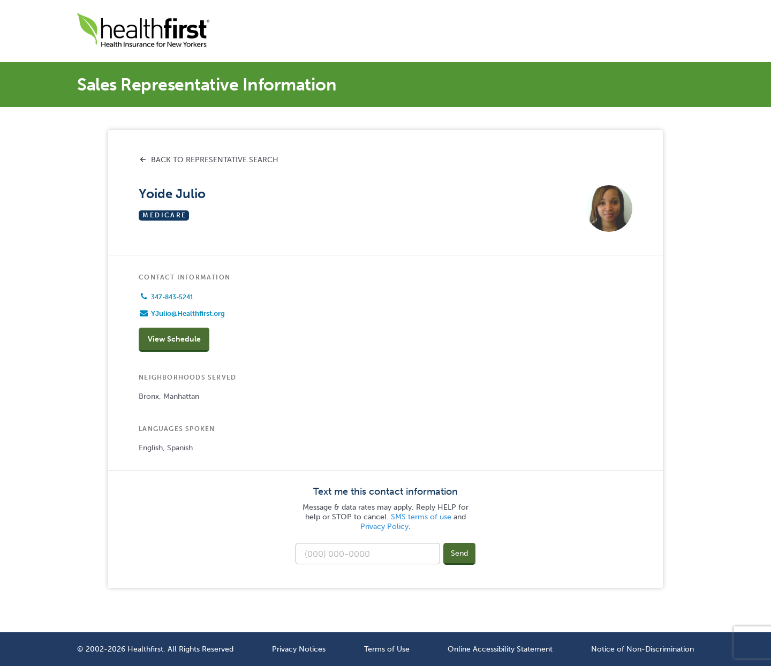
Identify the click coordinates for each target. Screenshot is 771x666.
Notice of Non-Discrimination (642, 649)
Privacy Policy (384, 526)
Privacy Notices (299, 649)
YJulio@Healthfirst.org (188, 313)
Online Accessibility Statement (500, 649)
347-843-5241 (172, 297)
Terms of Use (387, 649)
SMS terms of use (421, 516)
